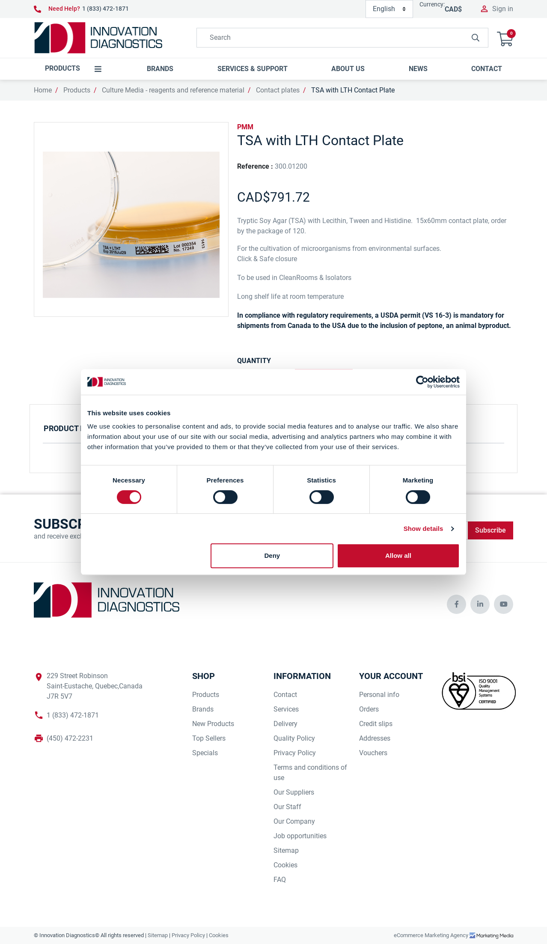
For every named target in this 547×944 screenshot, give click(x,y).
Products (76, 90)
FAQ (280, 880)
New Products (213, 724)
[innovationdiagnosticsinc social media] (456, 604)
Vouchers (373, 753)
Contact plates (278, 90)
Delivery (285, 724)
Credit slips (375, 724)
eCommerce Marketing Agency (432, 935)
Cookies (285, 865)
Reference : (255, 166)
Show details (423, 528)
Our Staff (287, 807)
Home (43, 90)
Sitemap (286, 850)
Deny (272, 555)
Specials (205, 753)
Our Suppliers (294, 792)
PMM (245, 127)
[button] (505, 38)
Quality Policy (294, 738)
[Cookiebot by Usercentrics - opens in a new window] (422, 381)
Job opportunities (300, 836)
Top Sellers (209, 738)
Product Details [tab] (77, 428)
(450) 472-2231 (70, 738)
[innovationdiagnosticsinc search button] (475, 38)
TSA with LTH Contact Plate (353, 90)
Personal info (379, 695)
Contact (285, 695)
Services (286, 709)
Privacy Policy (295, 753)
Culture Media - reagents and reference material (173, 90)
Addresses (374, 738)
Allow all (398, 555)
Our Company (294, 821)
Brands (203, 709)
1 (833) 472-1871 (105, 8)
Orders (369, 709)
